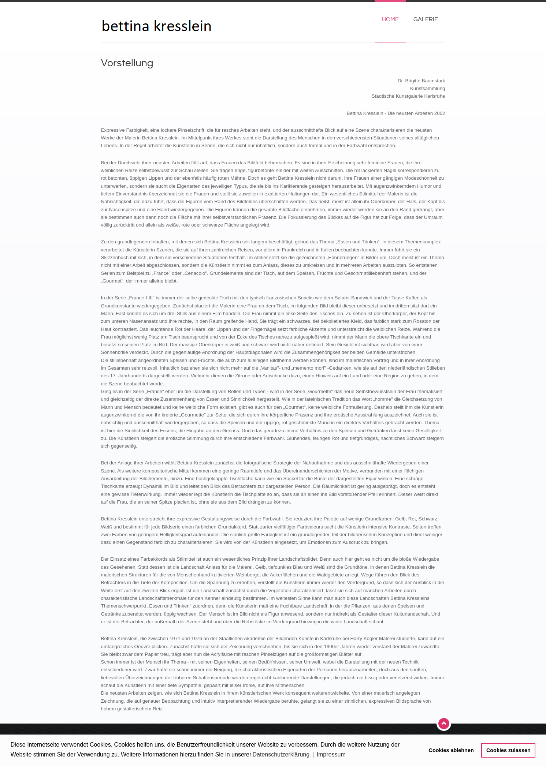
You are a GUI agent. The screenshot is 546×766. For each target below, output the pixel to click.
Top (445, 723)
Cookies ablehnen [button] (451, 750)
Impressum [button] (331, 754)
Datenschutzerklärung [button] (281, 754)
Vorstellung (127, 63)
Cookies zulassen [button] (508, 750)
